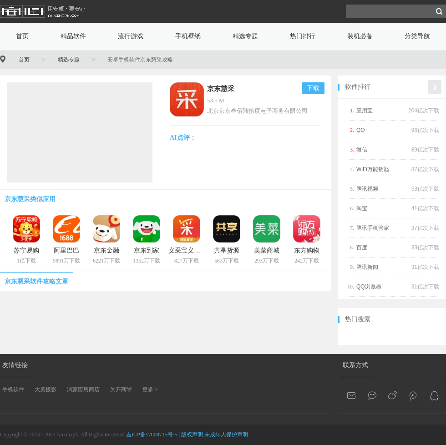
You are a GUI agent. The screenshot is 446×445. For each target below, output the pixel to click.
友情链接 (15, 365)
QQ (360, 130)
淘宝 (361, 208)
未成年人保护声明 (226, 434)
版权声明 (192, 434)
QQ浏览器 (368, 286)
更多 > (150, 389)
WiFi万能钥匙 (372, 169)
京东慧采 (220, 88)
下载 (313, 88)
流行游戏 (130, 36)
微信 (361, 150)
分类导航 (417, 36)
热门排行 (302, 36)
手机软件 (13, 389)
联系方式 (355, 365)
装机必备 (360, 36)
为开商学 (121, 389)
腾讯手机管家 (372, 228)
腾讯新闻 (367, 267)
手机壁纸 (188, 36)
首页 (22, 36)
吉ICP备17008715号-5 (151, 434)
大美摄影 (45, 389)
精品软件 (73, 36)
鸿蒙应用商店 (83, 389)
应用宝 (364, 110)
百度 (361, 247)
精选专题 (245, 36)
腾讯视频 (367, 189)
